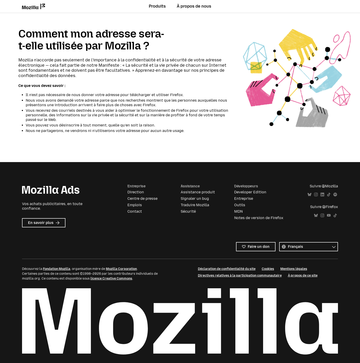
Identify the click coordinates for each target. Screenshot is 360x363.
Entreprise (243, 198)
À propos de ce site (303, 275)
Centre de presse (142, 198)
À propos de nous (194, 6)
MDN (238, 211)
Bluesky (309, 194)
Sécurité (188, 211)
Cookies (268, 269)
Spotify (335, 194)
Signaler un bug (195, 198)
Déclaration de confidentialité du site (227, 269)
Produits (157, 6)
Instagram (316, 194)
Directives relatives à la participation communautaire (240, 275)
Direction (135, 192)
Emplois (134, 205)
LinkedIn (322, 194)
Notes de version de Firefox (258, 218)
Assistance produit (198, 192)
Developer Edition (250, 192)
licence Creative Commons (111, 278)
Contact (134, 211)
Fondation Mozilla (56, 269)
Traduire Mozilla (195, 205)
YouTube (329, 215)
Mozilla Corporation (121, 269)
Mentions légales (293, 269)
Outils (239, 205)
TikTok (329, 194)
